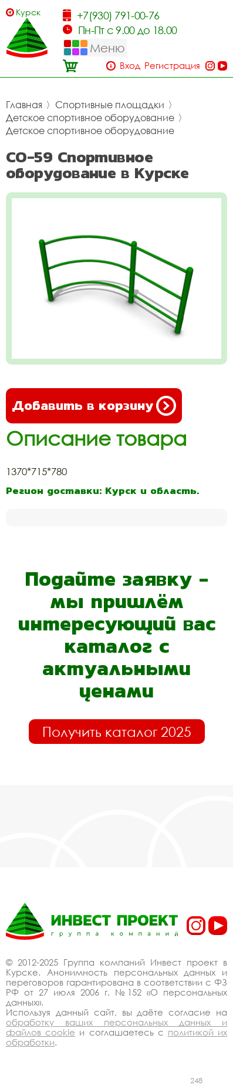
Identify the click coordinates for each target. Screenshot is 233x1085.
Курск (28, 12)
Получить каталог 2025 (116, 731)
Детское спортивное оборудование (90, 117)
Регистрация (172, 66)
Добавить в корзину (94, 406)
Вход (130, 66)
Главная (24, 105)
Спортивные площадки (109, 105)
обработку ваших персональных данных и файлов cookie (116, 1027)
